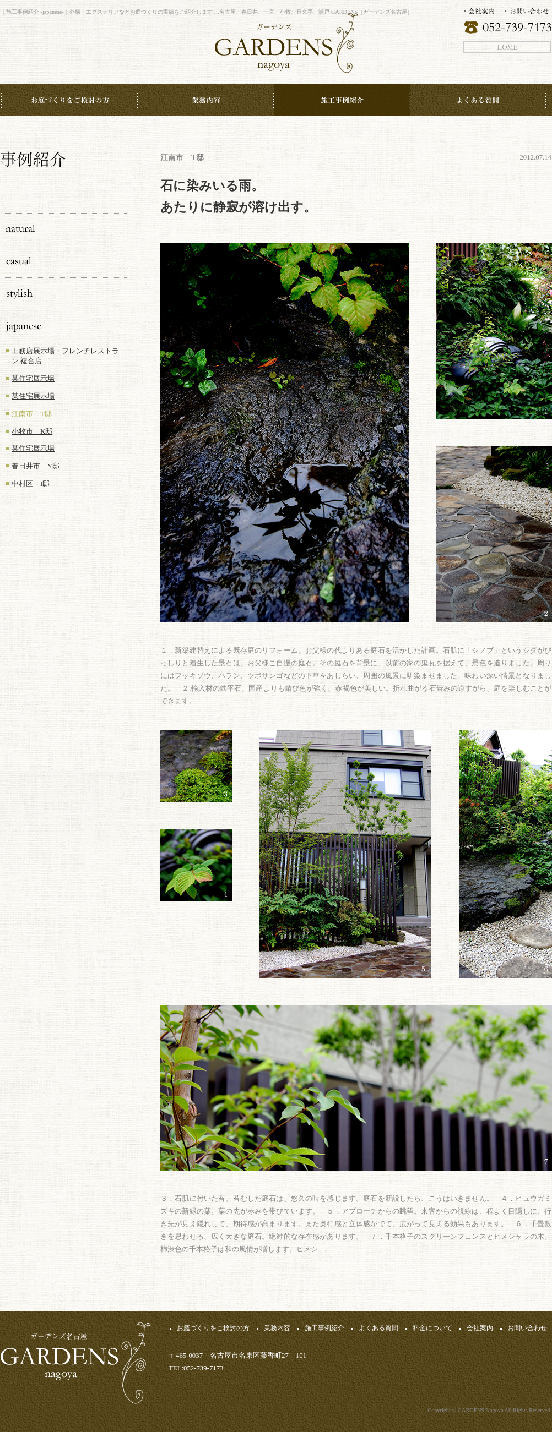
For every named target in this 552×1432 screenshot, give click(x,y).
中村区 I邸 (31, 484)
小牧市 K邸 (32, 431)
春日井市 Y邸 (35, 466)
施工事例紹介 (324, 1328)
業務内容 (277, 1328)
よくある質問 (378, 1328)
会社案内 (480, 1328)
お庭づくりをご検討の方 (213, 1328)
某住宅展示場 (33, 378)
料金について (432, 1328)
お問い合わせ (527, 1328)
